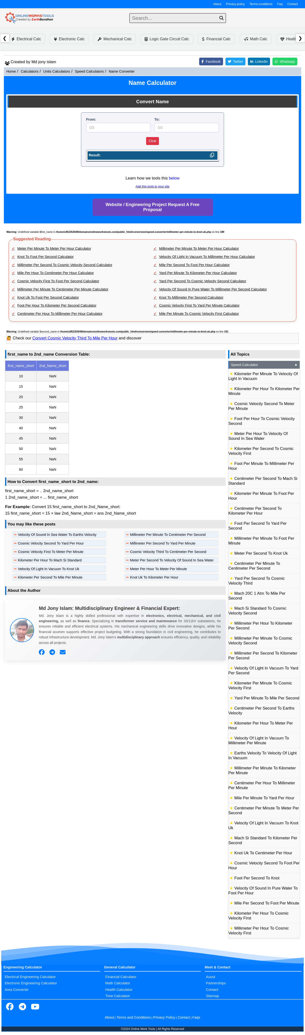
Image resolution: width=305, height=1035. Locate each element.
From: (91, 119)
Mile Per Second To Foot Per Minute (266, 903)
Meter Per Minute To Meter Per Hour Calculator (54, 248)
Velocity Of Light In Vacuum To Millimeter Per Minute (258, 740)
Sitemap (212, 996)
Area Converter (16, 990)
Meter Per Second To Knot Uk (261, 553)
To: (157, 119)
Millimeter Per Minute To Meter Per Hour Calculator (199, 248)
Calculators (29, 71)
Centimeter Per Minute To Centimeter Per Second (254, 566)
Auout (210, 977)
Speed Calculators (89, 71)
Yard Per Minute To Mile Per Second (266, 698)
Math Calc (255, 39)
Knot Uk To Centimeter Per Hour (263, 853)
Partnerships (216, 983)
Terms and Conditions (133, 1017)
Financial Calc (216, 39)
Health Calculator (118, 990)
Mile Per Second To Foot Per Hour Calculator (194, 265)
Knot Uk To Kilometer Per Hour (154, 577)
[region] (115, 417)
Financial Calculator (120, 977)
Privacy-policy (235, 4)
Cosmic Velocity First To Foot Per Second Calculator (58, 281)
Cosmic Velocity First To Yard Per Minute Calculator (199, 305)
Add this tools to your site (152, 186)
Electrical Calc (26, 39)
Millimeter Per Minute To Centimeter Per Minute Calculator (62, 289)
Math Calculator (117, 983)
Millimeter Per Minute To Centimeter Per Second (167, 535)
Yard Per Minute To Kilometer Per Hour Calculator (198, 273)
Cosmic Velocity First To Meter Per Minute (50, 552)
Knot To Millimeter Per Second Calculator (191, 297)
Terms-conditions (261, 4)
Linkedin (259, 61)
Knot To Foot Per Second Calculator (45, 257)
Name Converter (122, 71)
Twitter (235, 61)
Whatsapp (285, 61)
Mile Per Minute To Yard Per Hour (264, 798)
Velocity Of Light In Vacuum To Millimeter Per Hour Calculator (207, 257)
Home (11, 71)
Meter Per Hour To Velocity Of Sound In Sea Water (258, 436)
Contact (292, 4)
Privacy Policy (164, 1017)
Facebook (211, 61)
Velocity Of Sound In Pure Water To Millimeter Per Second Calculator (213, 289)
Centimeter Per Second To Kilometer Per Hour (255, 511)
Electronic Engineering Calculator (31, 983)
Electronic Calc (69, 39)
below (174, 178)
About (217, 4)
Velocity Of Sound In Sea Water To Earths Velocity (57, 535)
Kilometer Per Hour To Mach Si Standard (49, 560)
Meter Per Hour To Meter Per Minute (158, 569)
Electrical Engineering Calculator (30, 977)
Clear (152, 141)
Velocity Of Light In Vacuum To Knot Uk (48, 569)
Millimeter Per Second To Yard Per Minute (162, 543)
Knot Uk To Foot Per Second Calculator (48, 297)
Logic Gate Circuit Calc (167, 39)
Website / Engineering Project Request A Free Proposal (152, 207)
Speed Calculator (264, 365)
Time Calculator (117, 996)
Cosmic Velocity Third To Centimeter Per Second (168, 552)
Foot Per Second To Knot (256, 878)
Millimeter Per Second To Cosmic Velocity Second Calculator (64, 265)
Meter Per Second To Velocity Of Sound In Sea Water (172, 560)
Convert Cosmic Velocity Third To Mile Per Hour (74, 338)
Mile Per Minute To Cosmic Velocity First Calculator (199, 314)
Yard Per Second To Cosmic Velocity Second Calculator (202, 281)
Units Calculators (56, 71)
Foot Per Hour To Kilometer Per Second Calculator (56, 305)
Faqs (196, 1017)
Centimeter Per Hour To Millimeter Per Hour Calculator (59, 314)
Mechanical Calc (115, 39)
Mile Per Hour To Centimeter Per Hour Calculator (55, 273)
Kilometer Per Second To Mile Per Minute (50, 577)
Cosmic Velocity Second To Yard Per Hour (51, 543)
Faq (280, 4)
